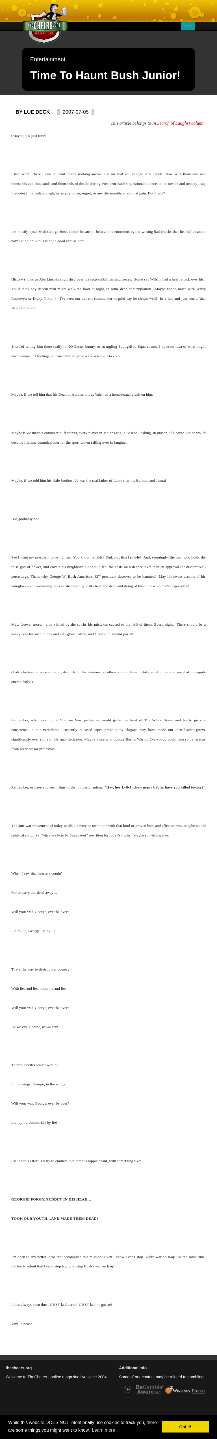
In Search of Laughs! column (178, 123)
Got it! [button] (185, 1427)
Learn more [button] (103, 1430)
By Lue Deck (33, 112)
